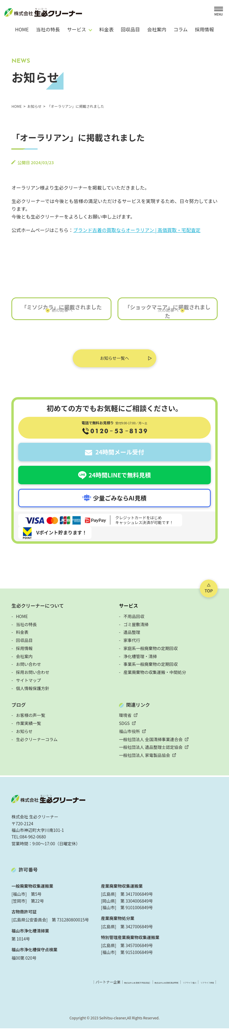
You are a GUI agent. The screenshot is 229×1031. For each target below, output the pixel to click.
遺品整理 (131, 635)
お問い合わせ (28, 667)
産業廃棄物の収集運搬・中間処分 (154, 675)
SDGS (124, 726)
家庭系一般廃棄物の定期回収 (150, 651)
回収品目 (130, 29)
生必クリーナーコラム (37, 742)
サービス (128, 608)
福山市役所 (129, 734)
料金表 (106, 29)
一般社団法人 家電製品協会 (144, 758)
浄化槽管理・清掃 (140, 659)
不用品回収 (133, 619)
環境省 (125, 718)
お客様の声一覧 (30, 718)
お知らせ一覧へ (114, 361)
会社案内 (156, 29)
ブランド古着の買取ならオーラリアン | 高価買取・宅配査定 (137, 229)
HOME (22, 29)
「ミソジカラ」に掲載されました (61, 310)
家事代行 (131, 643)
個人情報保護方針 (32, 691)
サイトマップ (28, 683)
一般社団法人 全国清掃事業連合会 (150, 742)
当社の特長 (48, 29)
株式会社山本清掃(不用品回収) (80, 984)
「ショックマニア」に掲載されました (168, 314)
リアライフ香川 (172, 984)
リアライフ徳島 (201, 984)
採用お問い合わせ (32, 675)
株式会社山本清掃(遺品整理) (132, 984)
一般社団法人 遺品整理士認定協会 (150, 750)
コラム (181, 29)
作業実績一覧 (28, 726)
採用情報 (204, 29)
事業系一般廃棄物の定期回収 (150, 667)
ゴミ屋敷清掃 (135, 627)
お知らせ (24, 734)
